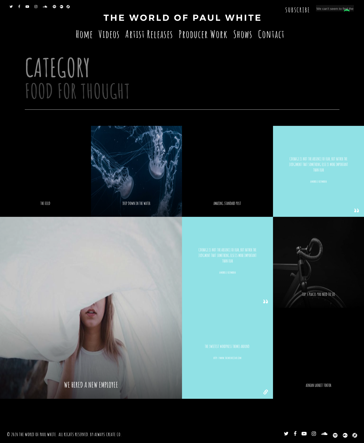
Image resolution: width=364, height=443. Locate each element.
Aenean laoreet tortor (318, 385)
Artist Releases (149, 34)
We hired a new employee (91, 385)
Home (84, 34)
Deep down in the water (136, 203)
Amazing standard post (227, 203)
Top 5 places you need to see (318, 294)
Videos (109, 34)
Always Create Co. (108, 434)
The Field (45, 203)
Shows (243, 34)
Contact (271, 34)
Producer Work (203, 34)
